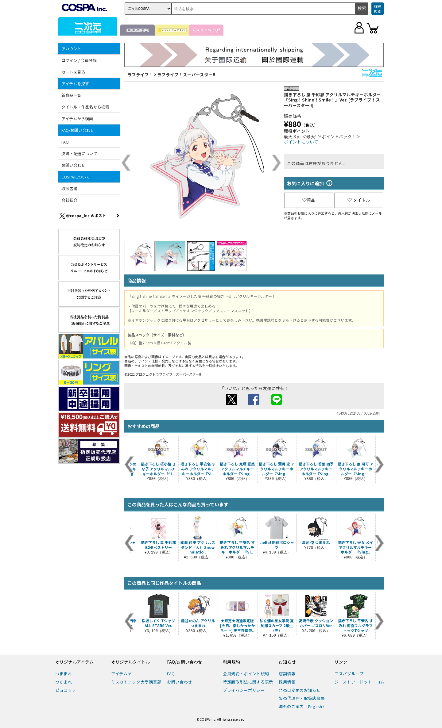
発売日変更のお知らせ (300, 690)
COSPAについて (75, 177)
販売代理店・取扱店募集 (302, 698)
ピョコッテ (65, 690)
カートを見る (73, 72)
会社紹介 (69, 200)
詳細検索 (377, 9)
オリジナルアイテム (74, 662)
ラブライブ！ (140, 74)
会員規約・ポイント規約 (246, 673)
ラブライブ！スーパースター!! (186, 74)
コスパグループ (349, 673)
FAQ (65, 142)
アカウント (71, 49)
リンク (341, 662)
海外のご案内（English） (303, 706)
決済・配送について (79, 153)
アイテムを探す (75, 83)
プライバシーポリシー (244, 690)
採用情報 (287, 682)
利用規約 (231, 662)
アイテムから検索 (77, 118)
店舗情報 (287, 673)
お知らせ (287, 662)
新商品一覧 (71, 95)
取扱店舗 (69, 188)
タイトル (358, 199)
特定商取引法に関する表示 (248, 682)
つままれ (63, 673)
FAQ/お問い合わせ (77, 130)
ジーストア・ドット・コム (360, 682)
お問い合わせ (73, 165)
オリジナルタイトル (130, 662)
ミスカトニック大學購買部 (136, 682)
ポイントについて (301, 142)
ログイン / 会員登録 (79, 60)
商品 (308, 199)
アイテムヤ (121, 673)
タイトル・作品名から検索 (85, 107)
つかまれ (63, 682)
